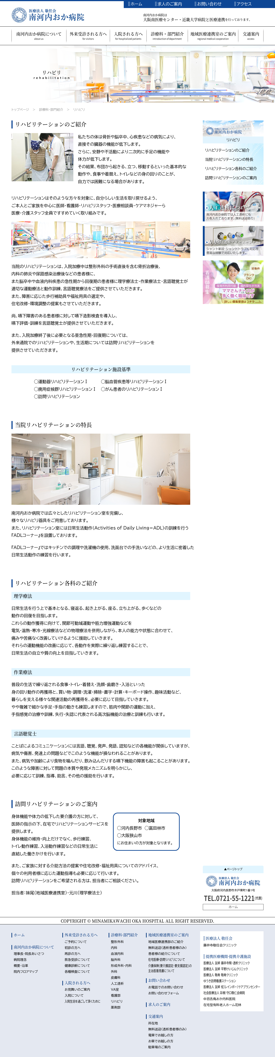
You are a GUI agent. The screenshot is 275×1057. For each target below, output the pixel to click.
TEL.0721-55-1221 (233, 897)
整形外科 (117, 941)
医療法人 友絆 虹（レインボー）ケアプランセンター (232, 986)
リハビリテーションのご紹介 (227, 150)
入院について (74, 995)
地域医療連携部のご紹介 (166, 941)
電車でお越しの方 (160, 1035)
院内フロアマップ (26, 971)
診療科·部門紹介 (124, 934)
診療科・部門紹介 (51, 109)
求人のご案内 (169, 4)
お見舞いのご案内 (77, 989)
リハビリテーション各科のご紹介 (231, 168)
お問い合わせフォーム (163, 993)
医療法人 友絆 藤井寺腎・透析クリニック (227, 963)
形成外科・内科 (121, 965)
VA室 (115, 989)
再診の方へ (73, 953)
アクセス (244, 4)
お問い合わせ (209, 4)
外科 (114, 971)
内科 (114, 947)
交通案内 (155, 1016)
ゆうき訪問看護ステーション (220, 980)
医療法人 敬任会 (219, 938)
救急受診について (77, 959)
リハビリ (79, 109)
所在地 (153, 1023)
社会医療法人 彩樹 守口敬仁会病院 (224, 992)
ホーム (136, 4)
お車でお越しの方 (160, 1041)
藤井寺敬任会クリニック (220, 945)
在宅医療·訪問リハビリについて (166, 959)
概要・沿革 (21, 965)
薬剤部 (116, 1007)
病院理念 (20, 959)
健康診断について (77, 965)
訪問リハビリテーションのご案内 (231, 178)
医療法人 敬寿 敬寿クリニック (221, 974)
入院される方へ (77, 982)
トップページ (20, 109)
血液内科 (117, 953)
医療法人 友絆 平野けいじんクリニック (226, 969)
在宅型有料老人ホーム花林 (222, 1005)
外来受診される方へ (81, 934)
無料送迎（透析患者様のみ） (167, 947)
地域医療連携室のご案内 (168, 934)
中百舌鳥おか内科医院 (220, 999)
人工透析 (117, 983)
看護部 (116, 995)
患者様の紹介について (164, 953)
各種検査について (77, 971)
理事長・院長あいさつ (29, 953)
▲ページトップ (233, 869)
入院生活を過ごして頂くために (82, 1001)
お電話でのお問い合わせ (165, 987)
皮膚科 (116, 977)
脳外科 (116, 959)
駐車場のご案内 (159, 1047)
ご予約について (76, 941)
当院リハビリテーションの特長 (229, 159)
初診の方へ (73, 947)
